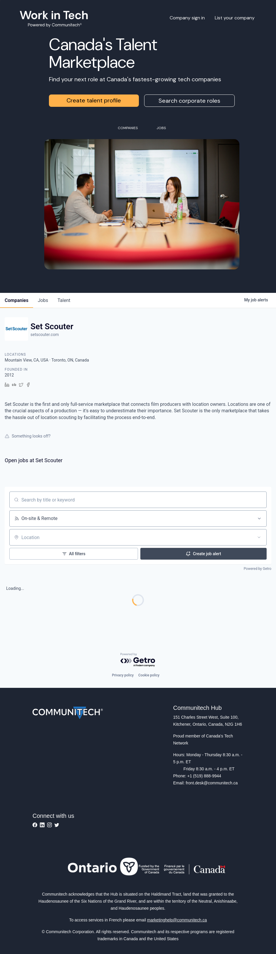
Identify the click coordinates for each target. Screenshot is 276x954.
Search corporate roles (189, 100)
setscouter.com (44, 334)
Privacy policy (123, 675)
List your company (235, 18)
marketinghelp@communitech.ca (177, 920)
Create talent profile (94, 100)
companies (16, 300)
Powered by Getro (257, 569)
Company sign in (187, 18)
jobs (43, 300)
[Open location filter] (259, 537)
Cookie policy (148, 675)
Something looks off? (27, 436)
